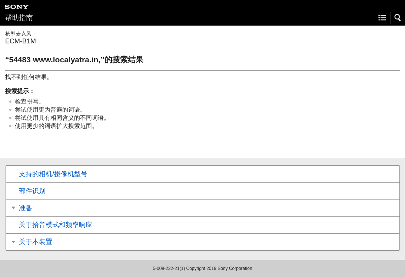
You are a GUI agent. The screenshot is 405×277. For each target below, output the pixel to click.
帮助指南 (19, 18)
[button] (398, 18)
